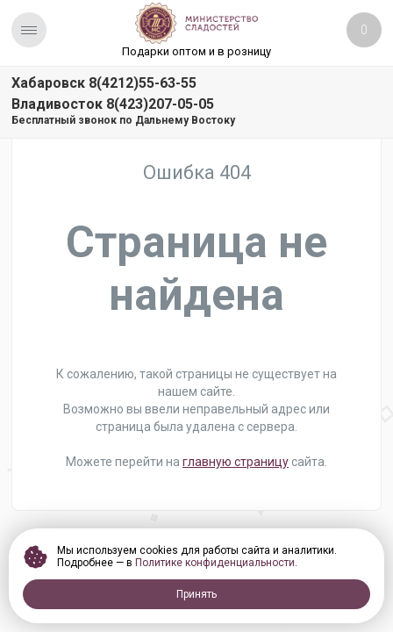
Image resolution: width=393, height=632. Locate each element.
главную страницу (235, 462)
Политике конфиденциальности (215, 563)
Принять (196, 594)
